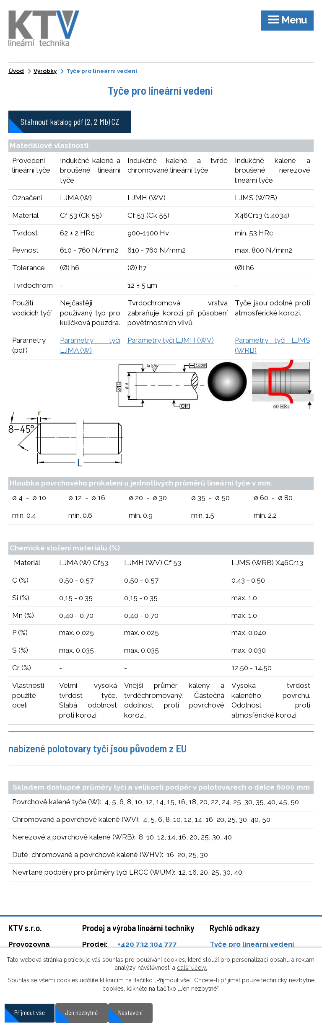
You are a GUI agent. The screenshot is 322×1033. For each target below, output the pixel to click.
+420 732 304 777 (147, 944)
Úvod (16, 70)
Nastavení (131, 1012)
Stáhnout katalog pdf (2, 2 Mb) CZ (70, 122)
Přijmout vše (29, 1012)
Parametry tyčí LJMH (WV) (170, 340)
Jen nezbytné (82, 1012)
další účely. (192, 967)
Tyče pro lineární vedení (252, 944)
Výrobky (45, 70)
